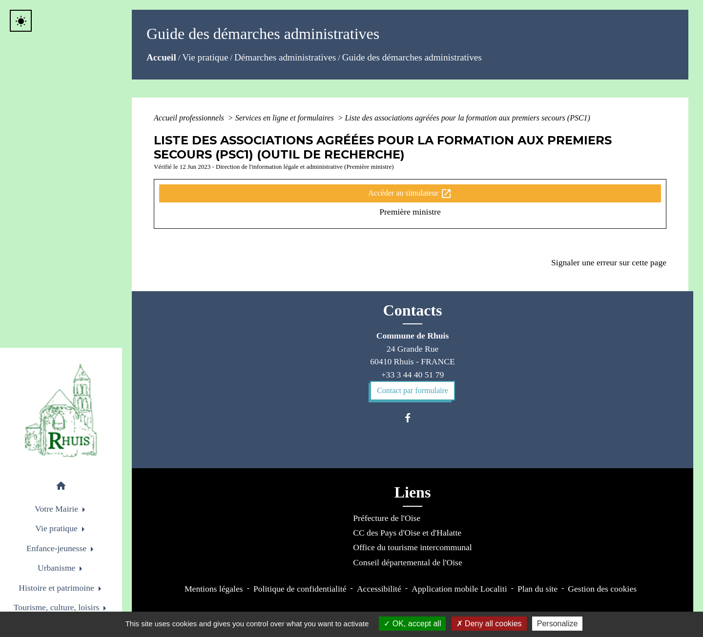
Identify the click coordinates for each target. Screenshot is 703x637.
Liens (412, 492)
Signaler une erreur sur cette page (608, 262)
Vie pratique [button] (57, 528)
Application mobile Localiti (459, 589)
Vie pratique (205, 57)
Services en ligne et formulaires (285, 118)
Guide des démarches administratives (412, 57)
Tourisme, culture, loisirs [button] (58, 607)
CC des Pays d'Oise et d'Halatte (407, 532)
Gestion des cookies (602, 589)
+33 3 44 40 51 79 (412, 374)
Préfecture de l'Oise (386, 518)
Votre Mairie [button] (57, 509)
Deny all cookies (489, 623)
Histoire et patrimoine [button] (57, 588)
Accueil (161, 57)
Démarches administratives (285, 57)
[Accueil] (61, 410)
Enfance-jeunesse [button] (57, 548)
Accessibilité (379, 589)
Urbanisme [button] (58, 568)
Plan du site (537, 589)
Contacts (412, 310)
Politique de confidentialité (300, 589)
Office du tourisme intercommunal (412, 547)
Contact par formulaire (412, 390)
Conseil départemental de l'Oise (407, 562)
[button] (61, 487)
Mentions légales (214, 589)
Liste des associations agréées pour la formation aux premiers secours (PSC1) (467, 118)
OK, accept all (412, 623)
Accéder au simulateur (410, 193)
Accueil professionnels (190, 118)
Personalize (557, 623)
